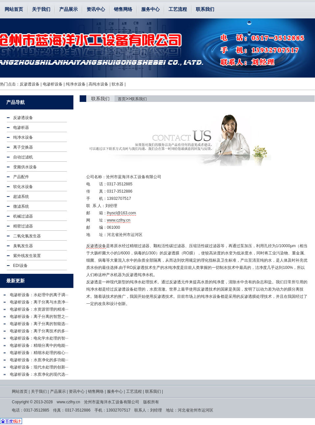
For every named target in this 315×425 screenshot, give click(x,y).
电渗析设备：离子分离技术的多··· (39, 331)
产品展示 (68, 9)
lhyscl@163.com (121, 213)
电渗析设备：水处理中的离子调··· (39, 295)
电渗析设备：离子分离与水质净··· (39, 302)
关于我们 (41, 9)
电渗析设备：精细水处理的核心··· (39, 352)
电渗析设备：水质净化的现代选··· (39, 374)
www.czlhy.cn (118, 220)
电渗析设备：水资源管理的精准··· (39, 309)
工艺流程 (178, 9)
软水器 (117, 84)
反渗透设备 (29, 84)
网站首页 (14, 9)
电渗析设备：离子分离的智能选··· (39, 323)
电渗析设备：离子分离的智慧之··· (39, 316)
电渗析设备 (53, 84)
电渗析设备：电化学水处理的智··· (39, 338)
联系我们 (205, 9)
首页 (122, 99)
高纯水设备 (98, 84)
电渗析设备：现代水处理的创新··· (39, 367)
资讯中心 (96, 9)
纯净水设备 (76, 84)
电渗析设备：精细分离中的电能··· (39, 345)
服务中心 (150, 9)
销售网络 (123, 9)
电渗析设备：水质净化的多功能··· (39, 360)
